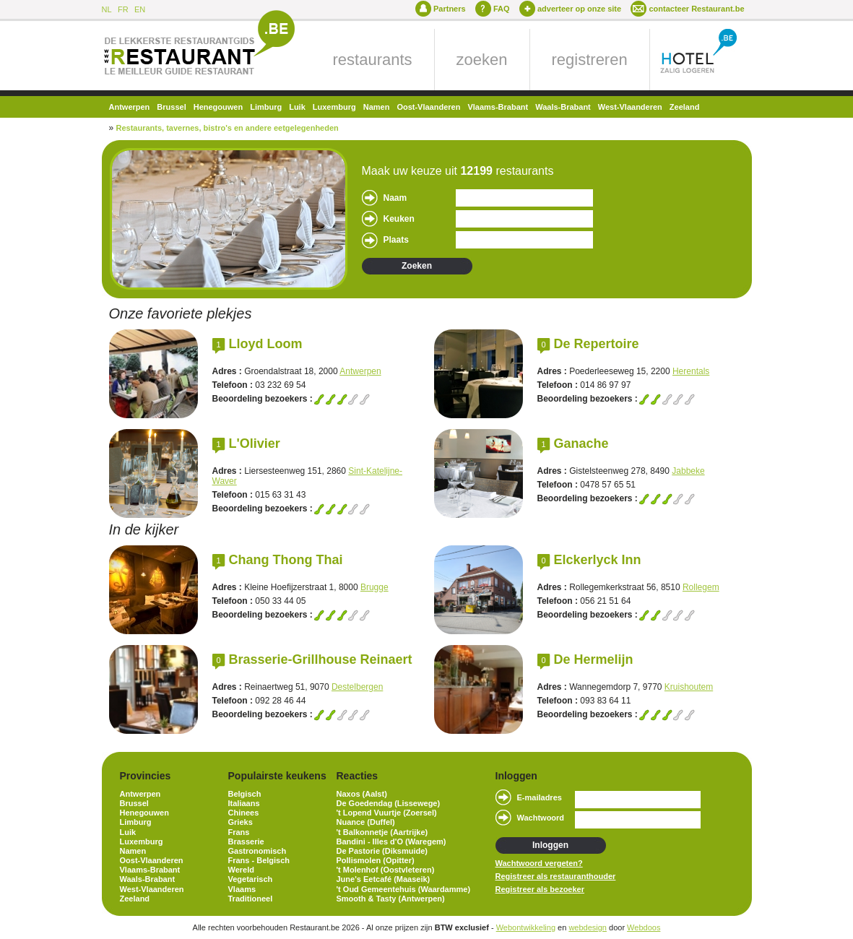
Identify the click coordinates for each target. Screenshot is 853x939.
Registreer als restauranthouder (555, 876)
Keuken (399, 219)
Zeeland (685, 107)
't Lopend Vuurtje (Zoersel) (387, 812)
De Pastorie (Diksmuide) (382, 851)
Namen (376, 107)
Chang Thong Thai (286, 560)
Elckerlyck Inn (597, 560)
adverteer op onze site (579, 8)
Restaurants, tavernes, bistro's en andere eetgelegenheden (227, 128)
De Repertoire (596, 344)
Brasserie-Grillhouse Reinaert (320, 659)
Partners (449, 8)
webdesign (587, 927)
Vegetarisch (250, 879)
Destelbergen (357, 687)
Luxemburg (334, 107)
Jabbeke (688, 471)
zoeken (482, 60)
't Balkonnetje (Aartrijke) (382, 832)
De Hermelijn (593, 659)
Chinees (243, 812)
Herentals (690, 371)
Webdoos (643, 927)
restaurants (372, 60)
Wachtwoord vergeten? (539, 863)
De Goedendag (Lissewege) (389, 803)
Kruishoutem (688, 687)
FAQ (501, 8)
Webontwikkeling (525, 927)
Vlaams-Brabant (497, 107)
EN (139, 9)
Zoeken (417, 266)
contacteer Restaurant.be (696, 8)
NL (107, 9)
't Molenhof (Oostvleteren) (386, 869)
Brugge (374, 587)
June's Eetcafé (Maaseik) (383, 879)
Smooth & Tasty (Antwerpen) (391, 898)
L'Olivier (254, 443)
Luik (297, 107)
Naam (395, 198)
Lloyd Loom (266, 344)
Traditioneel (250, 898)
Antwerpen (129, 107)
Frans (239, 832)
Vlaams (242, 889)
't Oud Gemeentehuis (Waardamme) (404, 889)
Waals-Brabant (563, 107)
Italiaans (244, 803)
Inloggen (550, 845)
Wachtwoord (541, 817)
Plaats (396, 240)
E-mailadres (539, 797)
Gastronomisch (257, 851)
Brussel (171, 107)
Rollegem (701, 587)
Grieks (240, 822)
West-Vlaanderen (630, 107)
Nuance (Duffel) (366, 822)
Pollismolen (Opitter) (376, 860)
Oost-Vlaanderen (428, 107)
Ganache (581, 443)
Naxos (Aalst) (362, 793)
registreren (590, 60)
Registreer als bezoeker (540, 889)
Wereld (241, 869)
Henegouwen (218, 107)
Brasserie (246, 841)
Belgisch (244, 793)
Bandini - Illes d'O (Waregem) (391, 841)
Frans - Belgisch (259, 860)
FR (123, 9)
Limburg (266, 107)
